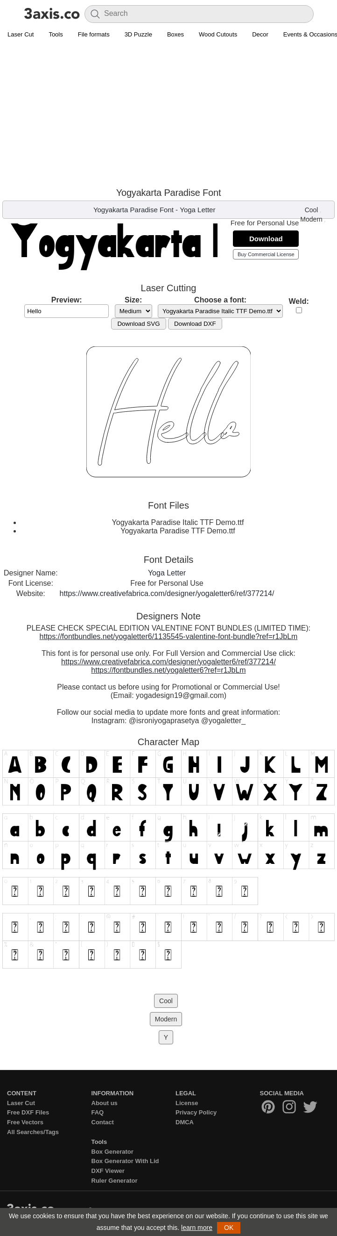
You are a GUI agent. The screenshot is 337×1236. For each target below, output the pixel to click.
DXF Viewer (108, 1170)
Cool (311, 210)
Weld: (299, 301)
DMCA (185, 1122)
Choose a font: (220, 300)
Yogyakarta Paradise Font (133, 210)
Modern (311, 219)
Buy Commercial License (266, 254)
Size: (133, 300)
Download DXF (195, 323)
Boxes (175, 34)
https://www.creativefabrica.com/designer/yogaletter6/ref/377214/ (167, 593)
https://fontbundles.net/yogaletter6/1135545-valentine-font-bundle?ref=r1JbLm (169, 636)
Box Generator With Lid (125, 1160)
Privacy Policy (196, 1112)
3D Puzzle (138, 34)
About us (104, 1103)
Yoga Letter (197, 210)
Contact (102, 1122)
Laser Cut (20, 34)
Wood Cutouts (218, 34)
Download (266, 239)
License (187, 1103)
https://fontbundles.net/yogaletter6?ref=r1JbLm (168, 670)
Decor (260, 34)
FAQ (97, 1112)
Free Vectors (25, 1122)
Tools (56, 34)
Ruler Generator (114, 1180)
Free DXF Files (28, 1112)
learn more (196, 1227)
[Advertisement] (168, 112)
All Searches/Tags (33, 1131)
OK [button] (228, 1227)
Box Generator (112, 1151)
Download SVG (138, 323)
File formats (94, 34)
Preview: (66, 300)
